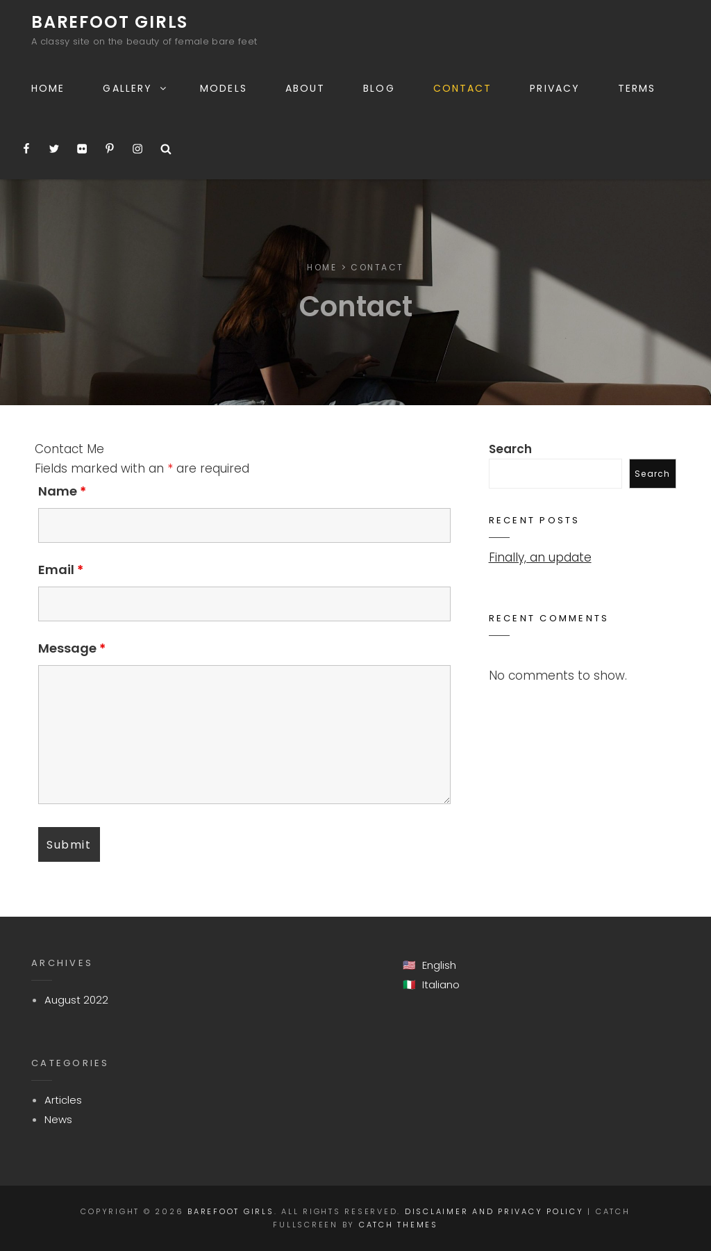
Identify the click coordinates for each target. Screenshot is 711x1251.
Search (510, 449)
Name (62, 491)
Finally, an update (540, 557)
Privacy (555, 88)
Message (72, 648)
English (439, 965)
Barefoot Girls (109, 21)
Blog (378, 88)
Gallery (135, 88)
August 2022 (76, 999)
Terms (637, 88)
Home (48, 88)
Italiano (441, 984)
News (58, 1119)
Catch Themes (398, 1224)
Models (223, 88)
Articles (63, 1100)
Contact (462, 88)
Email (60, 569)
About (305, 88)
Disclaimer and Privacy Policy (494, 1211)
